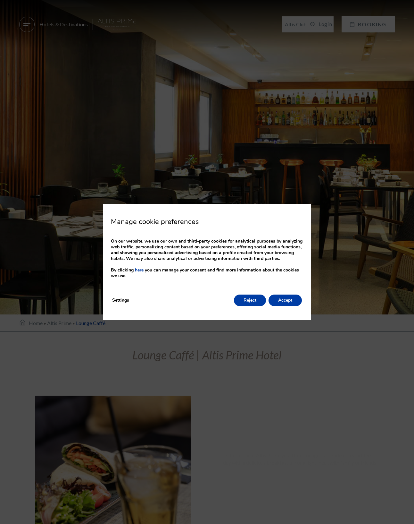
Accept (285, 300)
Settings (120, 300)
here (139, 270)
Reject (250, 300)
